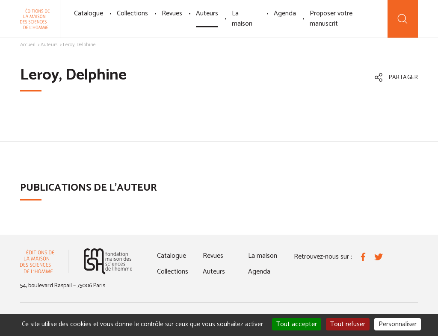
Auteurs (207, 13)
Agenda (285, 13)
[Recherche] (403, 19)
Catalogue (88, 13)
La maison (242, 18)
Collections (132, 13)
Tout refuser (347, 324)
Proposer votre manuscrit (331, 18)
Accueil (28, 45)
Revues (172, 13)
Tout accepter (296, 324)
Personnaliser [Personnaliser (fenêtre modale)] (398, 324)
